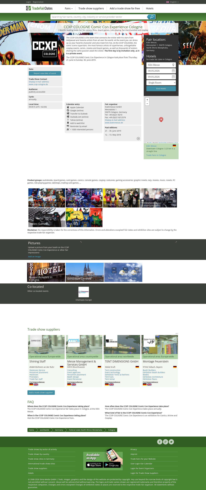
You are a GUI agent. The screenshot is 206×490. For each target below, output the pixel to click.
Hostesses (33, 374)
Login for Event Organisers (142, 468)
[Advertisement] (103, 81)
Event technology (112, 372)
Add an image (34, 256)
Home (31, 430)
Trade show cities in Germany (41, 459)
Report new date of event (45, 73)
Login (28, 2)
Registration (38, 2)
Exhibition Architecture (153, 377)
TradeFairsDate (39, 8)
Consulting (72, 370)
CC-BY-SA (175, 142)
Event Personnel (74, 379)
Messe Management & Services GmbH (81, 363)
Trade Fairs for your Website (143, 459)
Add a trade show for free (125, 8)
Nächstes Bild (139, 344)
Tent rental (110, 379)
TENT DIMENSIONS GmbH (121, 361)
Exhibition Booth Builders (154, 372)
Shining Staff (37, 361)
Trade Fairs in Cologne (156, 155)
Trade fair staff (35, 379)
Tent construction (112, 370)
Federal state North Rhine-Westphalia (85, 430)
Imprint (134, 454)
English (174, 2)
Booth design (73, 377)
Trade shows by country (38, 454)
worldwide (44, 430)
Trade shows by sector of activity (42, 449)
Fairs (69, 8)
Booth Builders (149, 370)
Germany (59, 430)
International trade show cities (41, 463)
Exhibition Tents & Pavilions (117, 374)
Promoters (33, 377)
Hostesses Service (37, 370)
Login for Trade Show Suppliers (144, 473)
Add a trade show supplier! (41, 392)
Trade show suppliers (91, 8)
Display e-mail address (39, 81)
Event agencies (73, 372)
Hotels (149, 8)
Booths (146, 374)
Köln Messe (151, 146)
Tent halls (109, 377)
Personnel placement (38, 372)
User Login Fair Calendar (141, 463)
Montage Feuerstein (156, 361)
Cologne (111, 430)
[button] (161, 119)
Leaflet (149, 142)
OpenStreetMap (162, 142)
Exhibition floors (150, 379)
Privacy (134, 449)
